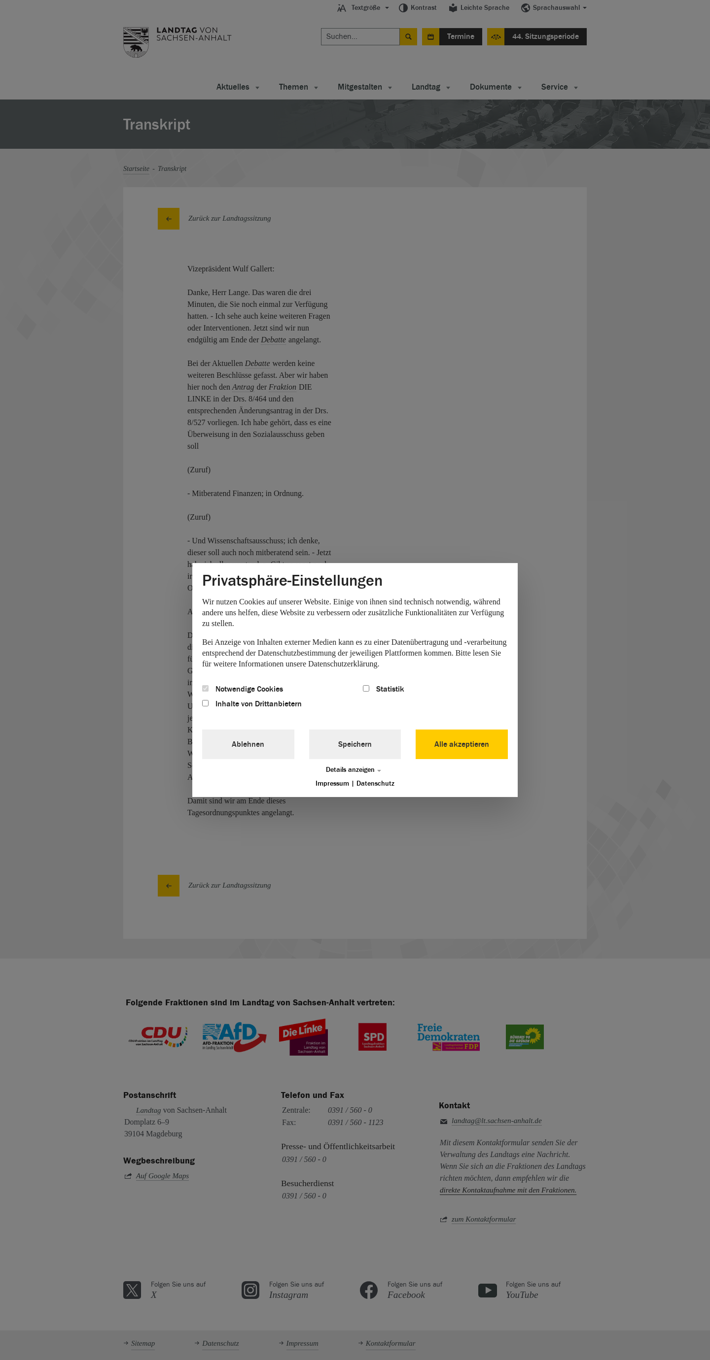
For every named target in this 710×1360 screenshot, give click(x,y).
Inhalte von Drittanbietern (252, 704)
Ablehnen (248, 744)
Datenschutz (375, 783)
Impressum (332, 783)
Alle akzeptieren (461, 744)
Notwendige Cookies (242, 689)
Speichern (355, 744)
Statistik (383, 689)
